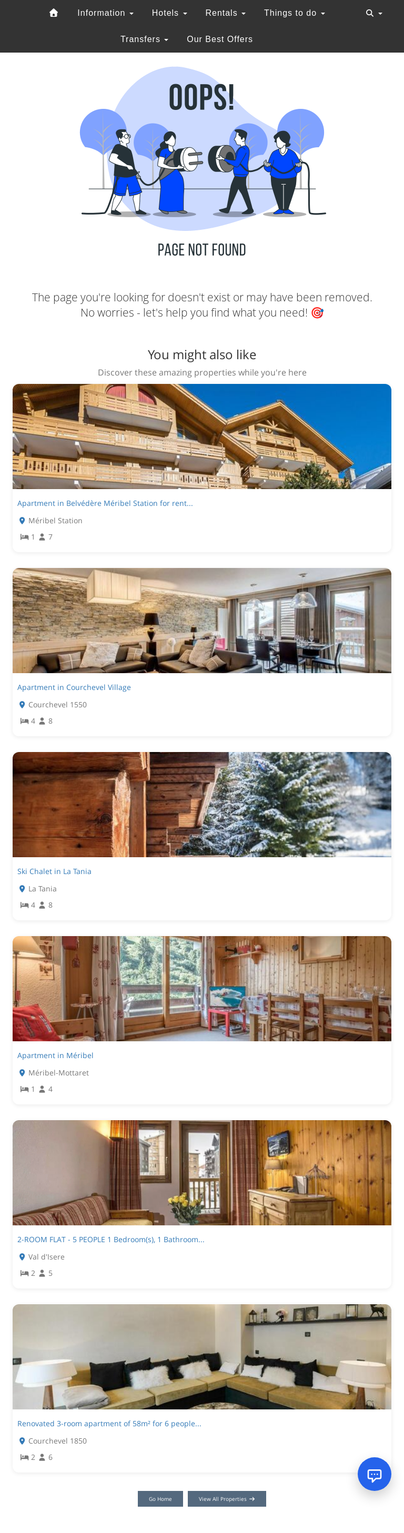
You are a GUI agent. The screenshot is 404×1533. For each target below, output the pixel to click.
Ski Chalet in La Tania (54, 871)
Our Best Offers (220, 39)
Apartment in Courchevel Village (74, 687)
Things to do (294, 12)
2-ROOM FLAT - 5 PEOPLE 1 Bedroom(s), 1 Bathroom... (111, 1239)
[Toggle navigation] (374, 13)
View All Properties (227, 1498)
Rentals (225, 12)
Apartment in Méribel (55, 1055)
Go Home (160, 1498)
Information (105, 12)
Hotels (169, 12)
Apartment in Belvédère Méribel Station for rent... (105, 503)
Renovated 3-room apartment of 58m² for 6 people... (109, 1423)
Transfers (144, 39)
